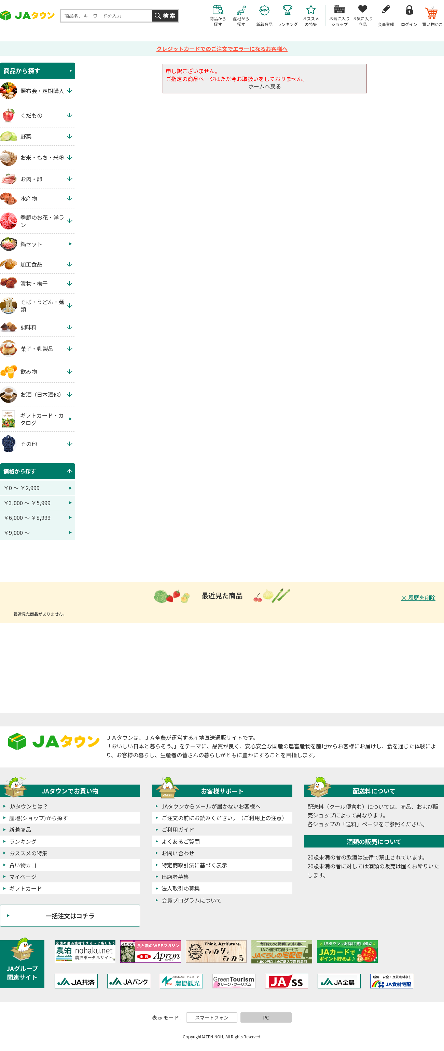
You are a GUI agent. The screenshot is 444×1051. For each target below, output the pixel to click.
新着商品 (20, 829)
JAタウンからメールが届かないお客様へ (211, 806)
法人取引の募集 (181, 888)
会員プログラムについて (192, 900)
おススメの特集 (28, 853)
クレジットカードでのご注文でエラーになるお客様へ (222, 48)
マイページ (23, 876)
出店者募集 (175, 876)
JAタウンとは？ (28, 806)
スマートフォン (211, 1017)
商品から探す (21, 70)
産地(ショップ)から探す (38, 818)
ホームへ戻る (264, 86)
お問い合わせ (178, 853)
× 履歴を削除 (418, 597)
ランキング (23, 841)
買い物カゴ (23, 865)
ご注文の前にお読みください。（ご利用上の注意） (224, 818)
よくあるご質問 (181, 841)
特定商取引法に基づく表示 (194, 865)
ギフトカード (25, 888)
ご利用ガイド (178, 829)
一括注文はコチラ (70, 915)
